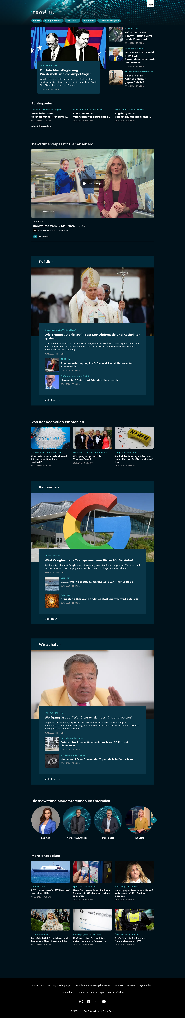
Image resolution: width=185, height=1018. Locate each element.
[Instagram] (96, 1001)
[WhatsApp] (81, 1001)
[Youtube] (104, 1001)
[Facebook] (89, 1001)
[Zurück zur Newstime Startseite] (43, 12)
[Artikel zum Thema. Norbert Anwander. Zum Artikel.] (77, 822)
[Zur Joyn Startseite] (150, 3)
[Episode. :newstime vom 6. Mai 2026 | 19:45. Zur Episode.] (92, 190)
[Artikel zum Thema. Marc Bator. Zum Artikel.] (108, 822)
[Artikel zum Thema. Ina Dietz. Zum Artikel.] (139, 822)
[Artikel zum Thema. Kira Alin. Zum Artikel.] (45, 822)
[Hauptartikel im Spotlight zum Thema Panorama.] (49, 487)
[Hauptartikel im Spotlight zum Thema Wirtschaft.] (50, 644)
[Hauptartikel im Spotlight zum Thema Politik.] (46, 261)
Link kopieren (41, 236)
